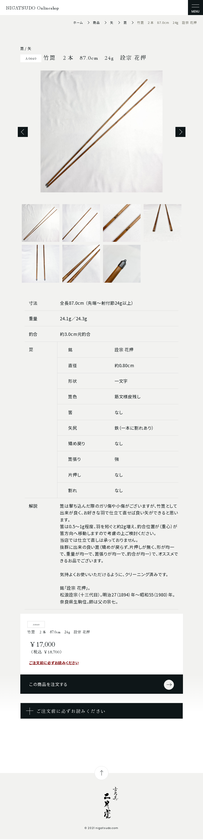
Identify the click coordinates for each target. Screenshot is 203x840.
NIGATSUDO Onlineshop (32, 7)
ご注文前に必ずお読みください (54, 662)
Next (180, 132)
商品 (96, 22)
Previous (23, 132)
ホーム (78, 22)
